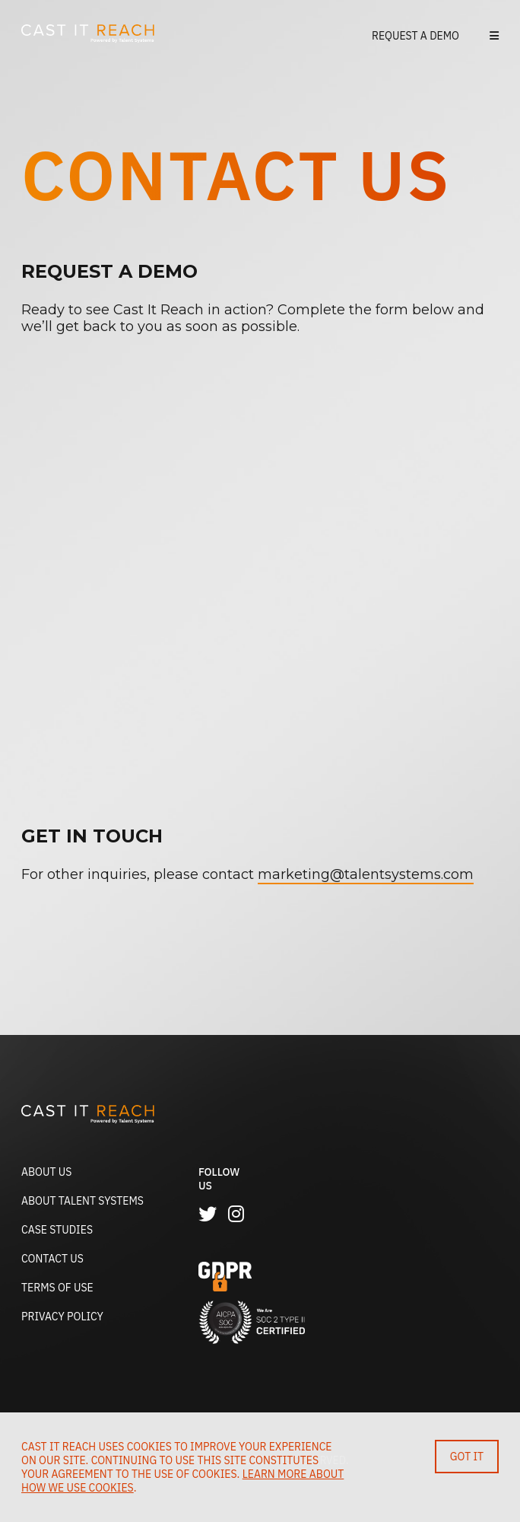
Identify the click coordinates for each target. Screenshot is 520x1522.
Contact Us (52, 1259)
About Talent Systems (82, 1201)
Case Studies (57, 1230)
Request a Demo (415, 36)
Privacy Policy (62, 1316)
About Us (46, 1172)
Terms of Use (57, 1287)
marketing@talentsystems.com (366, 874)
